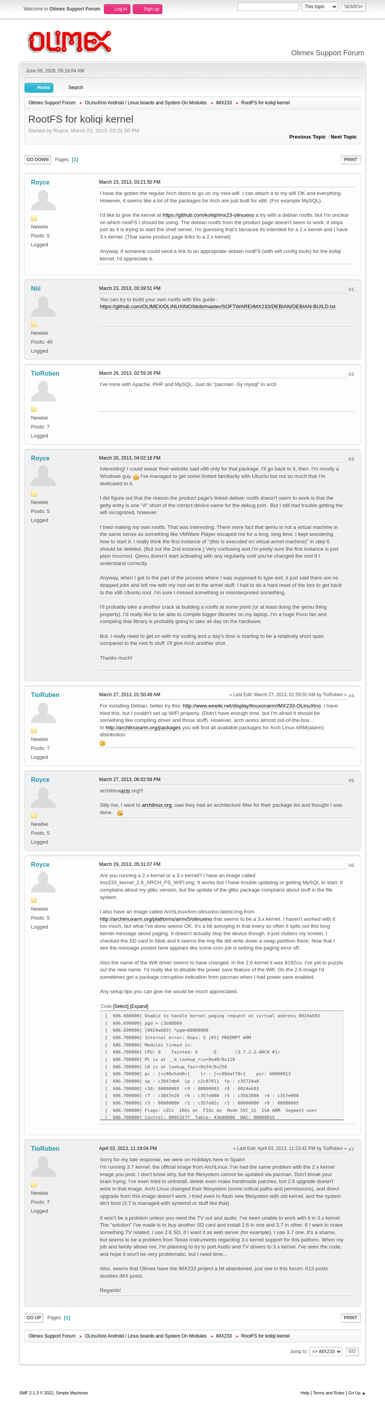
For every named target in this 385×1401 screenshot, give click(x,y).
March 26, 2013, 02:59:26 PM (129, 373)
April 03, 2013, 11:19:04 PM (128, 1148)
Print (350, 159)
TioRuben (45, 373)
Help (305, 1392)
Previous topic (307, 137)
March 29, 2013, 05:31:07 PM (129, 864)
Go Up (33, 1317)
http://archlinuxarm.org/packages (143, 727)
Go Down (37, 159)
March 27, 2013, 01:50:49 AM (129, 694)
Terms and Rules (329, 1392)
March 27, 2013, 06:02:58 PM (129, 779)
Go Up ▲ (357, 1392)
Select (120, 1006)
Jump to (298, 1351)
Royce (40, 182)
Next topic (344, 137)
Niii (35, 288)
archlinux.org (157, 805)
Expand (139, 1006)
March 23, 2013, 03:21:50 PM (129, 182)
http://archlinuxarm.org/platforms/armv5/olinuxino (156, 919)
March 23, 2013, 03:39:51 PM (129, 288)
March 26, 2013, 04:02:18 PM (129, 458)
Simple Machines (72, 1392)
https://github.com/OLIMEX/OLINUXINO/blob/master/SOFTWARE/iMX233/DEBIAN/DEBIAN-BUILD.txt (217, 306)
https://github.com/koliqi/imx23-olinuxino (209, 215)
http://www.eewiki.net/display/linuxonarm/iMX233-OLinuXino (252, 706)
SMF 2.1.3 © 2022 (36, 1392)
